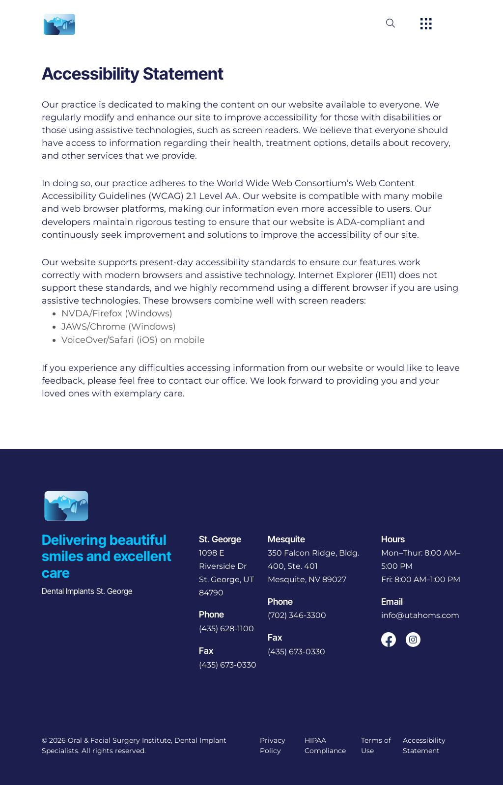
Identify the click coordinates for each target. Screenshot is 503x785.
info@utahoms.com (420, 615)
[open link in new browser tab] (388, 639)
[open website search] (398, 23)
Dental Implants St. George (87, 591)
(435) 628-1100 (226, 628)
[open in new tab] (228, 573)
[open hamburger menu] (426, 24)
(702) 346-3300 (297, 615)
